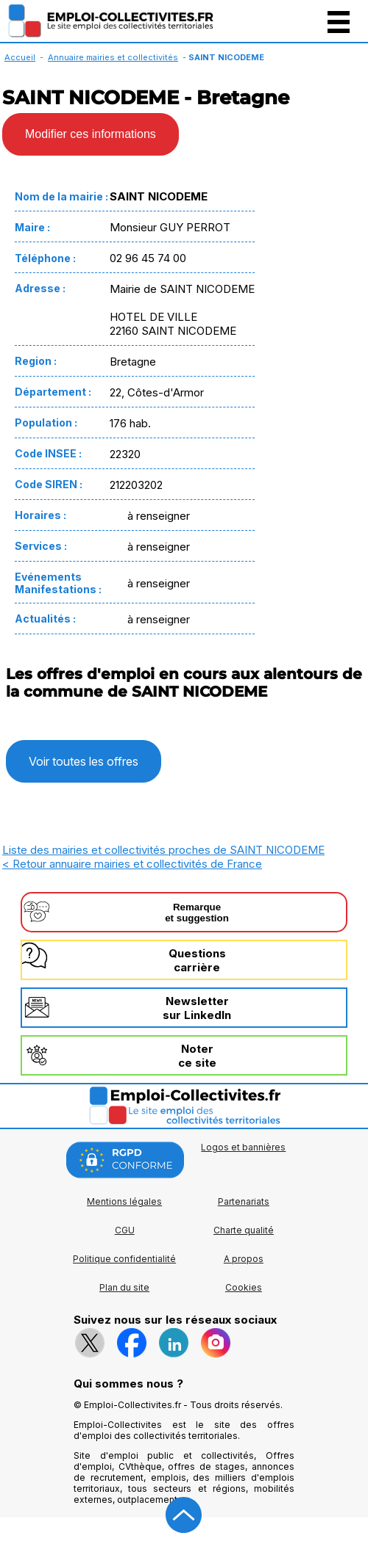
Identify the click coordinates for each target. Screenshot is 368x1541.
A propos (243, 1258)
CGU (125, 1230)
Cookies (243, 1287)
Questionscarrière (197, 960)
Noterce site (197, 1056)
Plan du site (124, 1287)
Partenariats (243, 1201)
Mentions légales (124, 1201)
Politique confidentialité (124, 1258)
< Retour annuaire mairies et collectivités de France (132, 864)
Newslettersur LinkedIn (197, 1008)
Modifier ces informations (90, 134)
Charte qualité (243, 1230)
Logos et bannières (243, 1147)
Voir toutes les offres (83, 761)
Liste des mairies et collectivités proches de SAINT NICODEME (163, 850)
